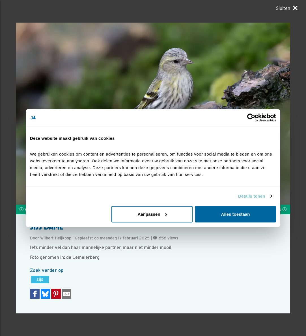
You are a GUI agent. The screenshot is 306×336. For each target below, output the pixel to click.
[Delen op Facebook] (35, 294)
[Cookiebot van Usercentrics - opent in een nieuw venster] (251, 118)
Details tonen (251, 196)
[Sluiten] (287, 8)
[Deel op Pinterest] (56, 294)
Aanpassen (152, 213)
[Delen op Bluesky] (45, 294)
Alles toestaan (235, 213)
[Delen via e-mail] (67, 294)
